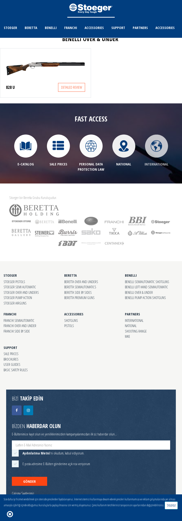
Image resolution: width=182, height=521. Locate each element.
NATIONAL (130, 325)
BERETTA (31, 27)
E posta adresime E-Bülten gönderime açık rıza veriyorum (56, 463)
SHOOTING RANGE (136, 331)
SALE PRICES (11, 353)
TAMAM (171, 505)
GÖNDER (29, 481)
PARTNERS (140, 27)
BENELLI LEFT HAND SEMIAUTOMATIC (146, 287)
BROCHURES (11, 359)
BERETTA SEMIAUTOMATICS (80, 287)
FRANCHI (70, 27)
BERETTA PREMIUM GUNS (79, 297)
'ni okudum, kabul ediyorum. (53, 453)
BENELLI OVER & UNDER (139, 292)
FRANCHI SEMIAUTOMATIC (19, 320)
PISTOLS (69, 325)
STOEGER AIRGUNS (15, 303)
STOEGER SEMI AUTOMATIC (20, 287)
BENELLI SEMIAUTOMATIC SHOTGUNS (147, 281)
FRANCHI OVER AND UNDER (20, 325)
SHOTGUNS (71, 320)
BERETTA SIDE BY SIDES (78, 292)
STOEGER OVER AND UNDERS (21, 292)
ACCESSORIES (94, 27)
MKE (127, 336)
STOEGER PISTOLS (14, 281)
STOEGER (10, 27)
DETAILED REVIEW (71, 87)
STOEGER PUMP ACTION (18, 297)
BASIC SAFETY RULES (16, 369)
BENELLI (51, 27)
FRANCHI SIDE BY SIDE (17, 331)
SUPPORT (118, 27)
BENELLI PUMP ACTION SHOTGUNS (145, 297)
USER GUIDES (12, 364)
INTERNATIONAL (134, 320)
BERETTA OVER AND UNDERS (81, 281)
